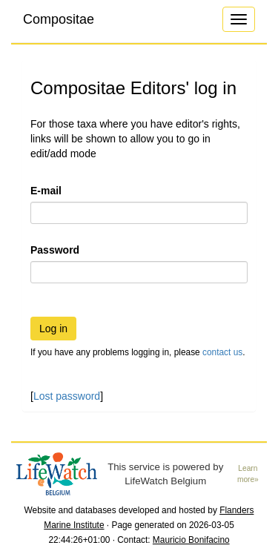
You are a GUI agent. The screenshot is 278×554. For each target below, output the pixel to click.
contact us (222, 352)
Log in (53, 328)
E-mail (46, 191)
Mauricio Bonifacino (191, 540)
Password (54, 250)
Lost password (66, 396)
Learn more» (248, 474)
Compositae (58, 19)
